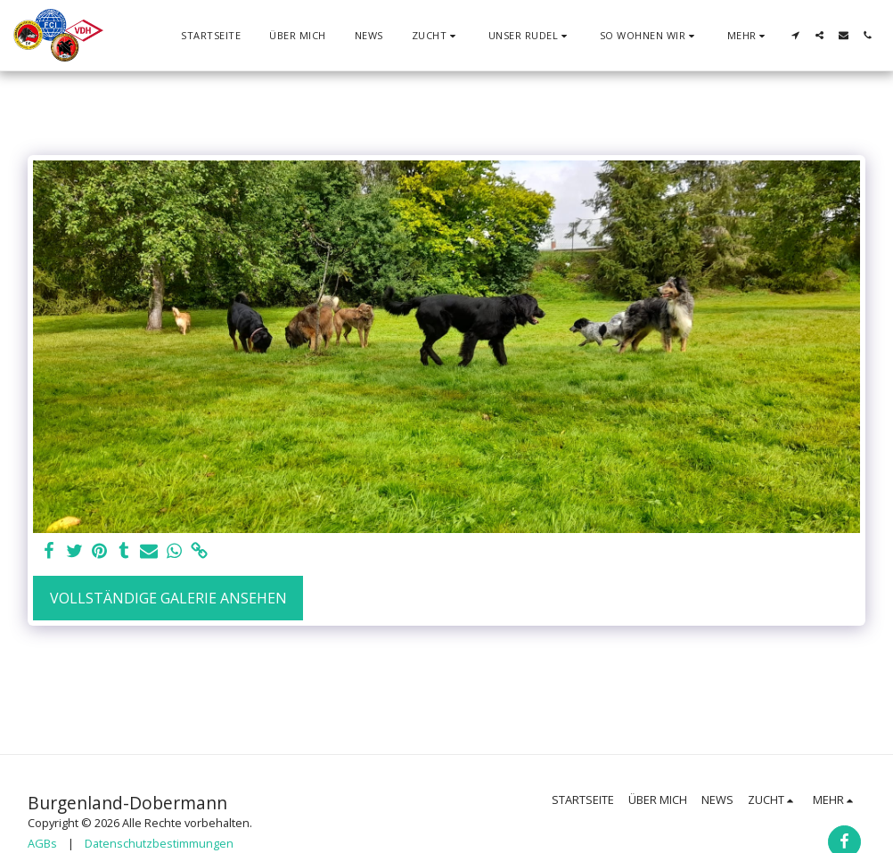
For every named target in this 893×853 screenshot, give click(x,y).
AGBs (42, 843)
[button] (435, 35)
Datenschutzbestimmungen (159, 843)
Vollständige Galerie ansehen (168, 598)
